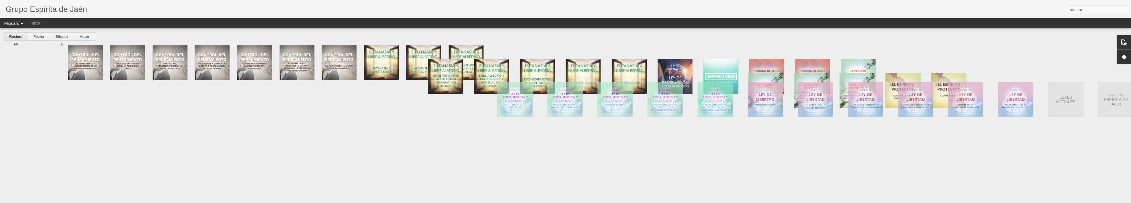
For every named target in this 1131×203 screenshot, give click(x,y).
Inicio (35, 23)
